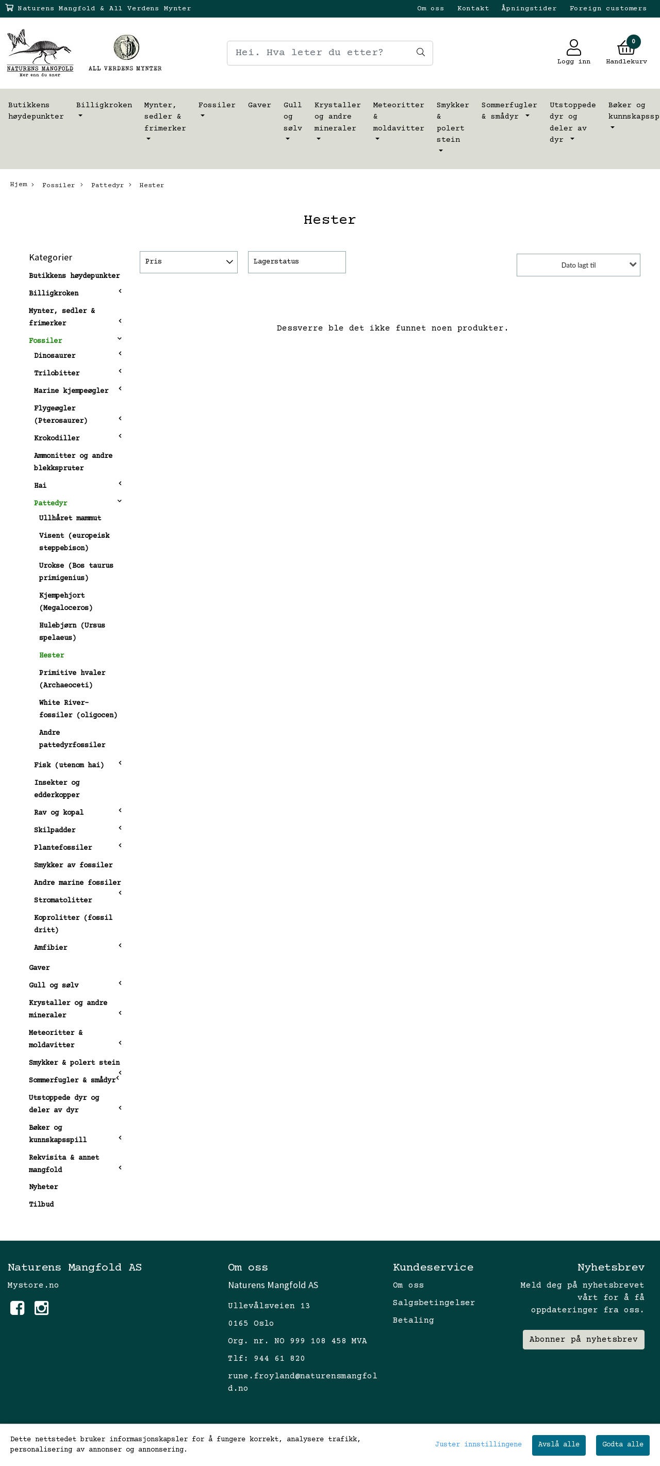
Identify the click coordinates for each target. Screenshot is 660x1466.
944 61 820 (279, 1358)
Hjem (18, 184)
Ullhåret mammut (70, 519)
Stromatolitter (63, 901)
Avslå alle (559, 1445)
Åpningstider (529, 9)
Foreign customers (608, 9)
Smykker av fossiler (73, 866)
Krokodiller (56, 439)
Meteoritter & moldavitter (398, 117)
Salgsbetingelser (434, 1303)
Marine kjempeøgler (71, 391)
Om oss (430, 9)
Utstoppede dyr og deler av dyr (573, 123)
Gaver (259, 105)
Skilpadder (54, 831)
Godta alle (623, 1445)
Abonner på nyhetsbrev (584, 1339)
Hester (146, 185)
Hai (40, 486)
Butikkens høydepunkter (36, 111)
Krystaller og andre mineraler (338, 117)
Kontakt (473, 9)
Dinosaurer (54, 356)
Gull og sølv (293, 117)
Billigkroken (104, 105)
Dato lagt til (579, 265)
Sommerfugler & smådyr (509, 111)
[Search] (330, 53)
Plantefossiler (63, 848)
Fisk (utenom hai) (69, 766)
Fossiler (217, 105)
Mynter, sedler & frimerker (165, 117)
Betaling (413, 1320)
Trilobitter (56, 374)
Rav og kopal (59, 813)
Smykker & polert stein (453, 123)
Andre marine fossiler (77, 883)
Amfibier (50, 948)
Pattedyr (102, 185)
